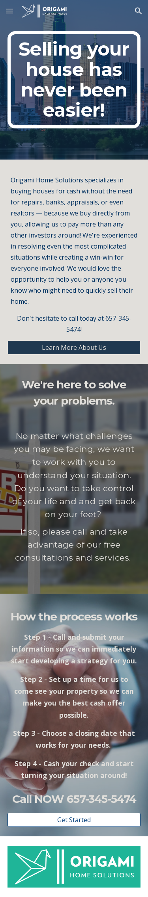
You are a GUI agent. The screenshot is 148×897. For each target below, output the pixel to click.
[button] (9, 11)
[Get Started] (74, 819)
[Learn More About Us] (74, 347)
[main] (74, 79)
